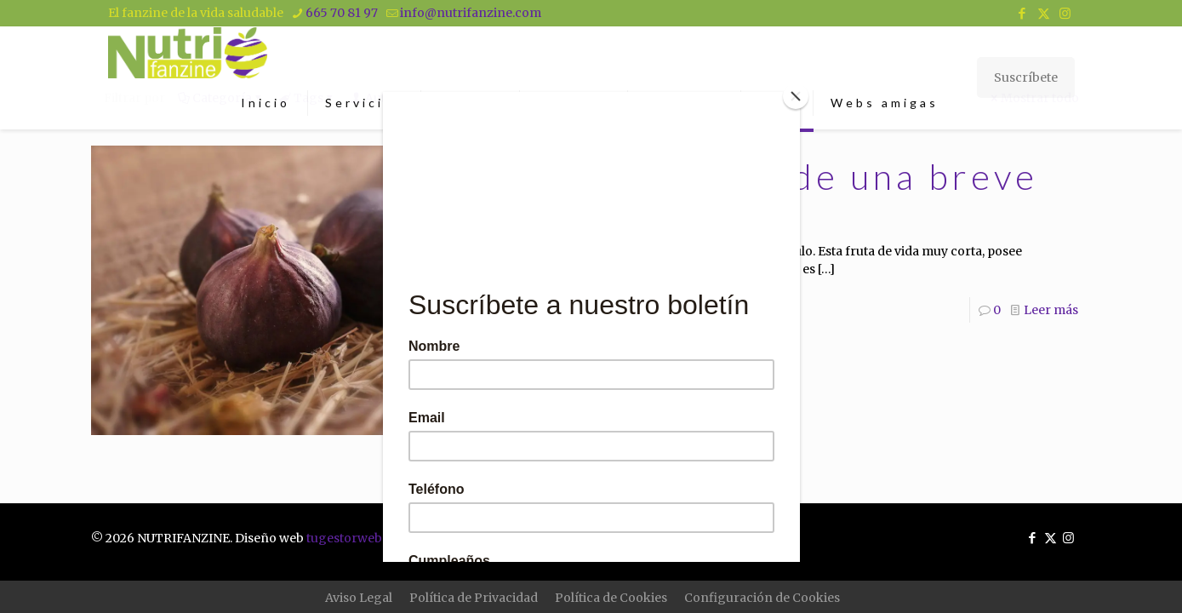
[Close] (795, 96)
